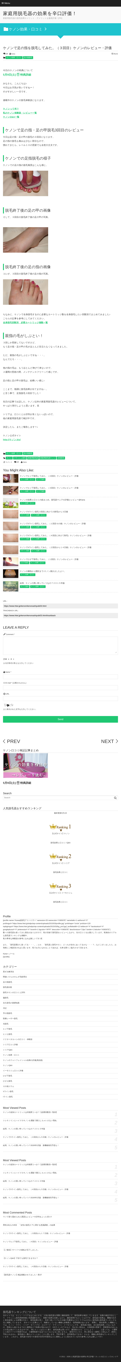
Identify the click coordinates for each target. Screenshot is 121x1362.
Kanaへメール (9, 954)
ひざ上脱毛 (7, 1081)
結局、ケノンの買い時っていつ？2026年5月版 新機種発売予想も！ (31, 1145)
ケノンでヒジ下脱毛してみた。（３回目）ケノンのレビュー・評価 (49, 488)
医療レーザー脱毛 (10, 1018)
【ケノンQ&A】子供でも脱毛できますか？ (20, 1258)
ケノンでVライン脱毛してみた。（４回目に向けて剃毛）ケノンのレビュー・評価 (56, 535)
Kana (13, 54)
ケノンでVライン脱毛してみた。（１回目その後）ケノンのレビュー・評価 (53, 523)
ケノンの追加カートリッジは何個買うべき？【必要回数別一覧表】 (30, 1112)
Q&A (68, 843)
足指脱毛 (60, 458)
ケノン (9, 458)
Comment (9, 634)
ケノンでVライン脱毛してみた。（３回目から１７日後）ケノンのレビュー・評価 (36, 1233)
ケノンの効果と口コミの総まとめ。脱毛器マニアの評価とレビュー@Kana (52, 500)
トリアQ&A (7, 1050)
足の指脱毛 (28, 57)
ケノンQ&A (25, 586)
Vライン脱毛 (25, 515)
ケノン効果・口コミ (14, 57)
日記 (5, 1008)
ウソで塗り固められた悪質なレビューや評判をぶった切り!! (27, 1217)
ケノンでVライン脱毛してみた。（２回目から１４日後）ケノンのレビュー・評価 (55, 547)
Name (7, 672)
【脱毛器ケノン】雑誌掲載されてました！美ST (22, 1275)
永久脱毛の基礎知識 (11, 1003)
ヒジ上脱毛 (7, 1034)
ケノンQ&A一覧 (11, 117)
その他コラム (8, 1086)
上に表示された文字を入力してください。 (20, 709)
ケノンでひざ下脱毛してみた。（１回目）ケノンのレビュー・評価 (49, 559)
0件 (7, 54)
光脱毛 (5, 1024)
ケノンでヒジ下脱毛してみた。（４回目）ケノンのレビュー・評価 (49, 476)
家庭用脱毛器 (33, 458)
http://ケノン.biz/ (12, 440)
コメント (9, 462)
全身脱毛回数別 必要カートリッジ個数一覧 (25, 322)
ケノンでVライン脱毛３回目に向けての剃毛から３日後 (44, 512)
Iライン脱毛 (8, 1097)
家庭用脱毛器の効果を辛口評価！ (43, 14)
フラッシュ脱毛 (20, 458)
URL (7, 694)
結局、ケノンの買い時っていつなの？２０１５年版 (42, 583)
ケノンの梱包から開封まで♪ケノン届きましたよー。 (43, 571)
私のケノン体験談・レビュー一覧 (20, 113)
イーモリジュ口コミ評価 (13, 1071)
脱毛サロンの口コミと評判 (14, 992)
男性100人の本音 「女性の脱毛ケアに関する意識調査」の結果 (29, 1225)
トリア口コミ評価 (10, 1045)
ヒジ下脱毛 (40, 479)
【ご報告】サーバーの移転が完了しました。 (21, 1250)
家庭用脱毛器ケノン (47, 458)
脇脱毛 (5, 998)
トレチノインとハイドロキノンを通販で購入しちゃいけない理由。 (30, 1120)
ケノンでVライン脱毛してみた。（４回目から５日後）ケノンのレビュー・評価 (35, 1137)
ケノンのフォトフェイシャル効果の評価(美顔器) (23, 1060)
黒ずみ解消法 (8, 972)
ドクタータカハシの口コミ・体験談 (17, 1039)
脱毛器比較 (7, 987)
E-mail (8, 683)
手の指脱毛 (7, 1013)
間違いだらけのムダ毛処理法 (15, 977)
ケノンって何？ (11, 109)
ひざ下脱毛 (24, 563)
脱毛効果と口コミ (58, 843)
